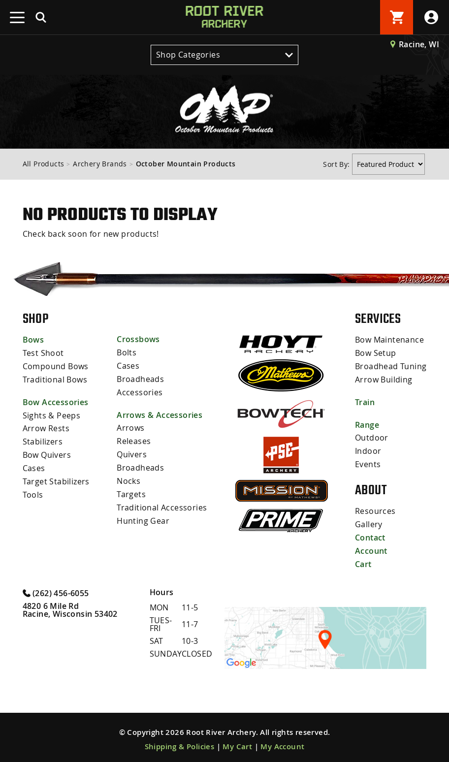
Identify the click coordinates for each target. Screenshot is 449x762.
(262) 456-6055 (56, 588)
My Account (282, 742)
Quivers (132, 451)
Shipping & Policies (180, 742)
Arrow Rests (46, 426)
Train (365, 401)
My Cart (237, 742)
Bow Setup (375, 352)
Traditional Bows (55, 378)
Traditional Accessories (162, 503)
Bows (33, 340)
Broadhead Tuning (390, 365)
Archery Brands (100, 163)
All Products (43, 163)
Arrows (130, 426)
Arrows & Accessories (159, 413)
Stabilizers (43, 439)
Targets (131, 490)
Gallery (369, 522)
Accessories (139, 390)
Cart (363, 560)
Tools (33, 490)
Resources (375, 509)
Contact (370, 535)
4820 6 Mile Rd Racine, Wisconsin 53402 (70, 605)
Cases (34, 465)
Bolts (126, 352)
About (370, 487)
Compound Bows (56, 365)
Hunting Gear (143, 515)
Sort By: (337, 164)
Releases (134, 439)
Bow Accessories (56, 401)
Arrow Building (384, 378)
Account (371, 547)
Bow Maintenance (389, 340)
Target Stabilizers (56, 477)
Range (367, 423)
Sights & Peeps (52, 413)
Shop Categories (224, 54)
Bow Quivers (47, 452)
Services (378, 318)
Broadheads (140, 377)
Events (368, 462)
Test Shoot (43, 352)
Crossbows (138, 339)
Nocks (128, 477)
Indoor (368, 449)
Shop (36, 318)
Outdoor (371, 436)
